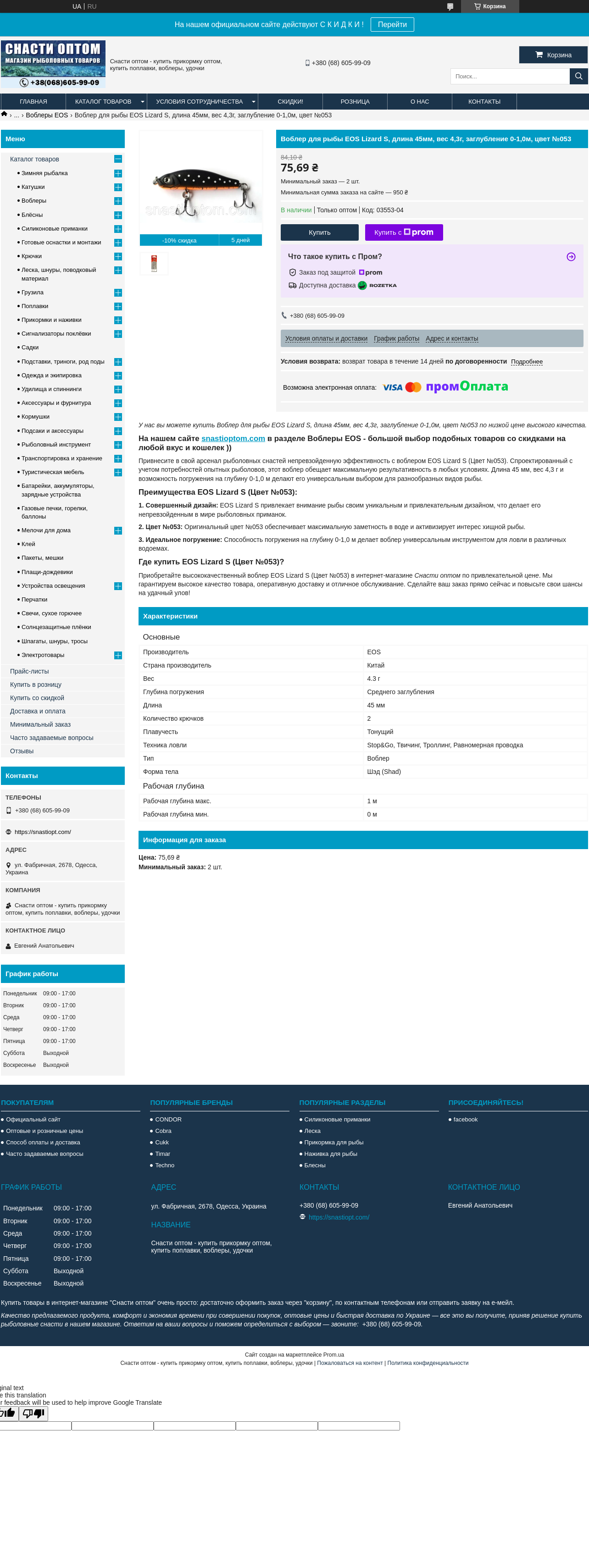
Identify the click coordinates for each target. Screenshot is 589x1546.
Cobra (163, 1130)
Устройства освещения (53, 585)
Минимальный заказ (40, 724)
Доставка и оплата (38, 711)
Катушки (33, 186)
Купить (319, 232)
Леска (313, 1130)
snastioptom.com (233, 438)
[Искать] (579, 76)
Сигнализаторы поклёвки (56, 333)
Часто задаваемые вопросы (52, 737)
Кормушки (36, 416)
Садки (30, 347)
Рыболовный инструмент (56, 444)
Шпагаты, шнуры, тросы (55, 641)
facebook (466, 1119)
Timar (162, 1153)
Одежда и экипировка (52, 375)
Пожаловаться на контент (350, 1363)
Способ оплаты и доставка (43, 1142)
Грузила (33, 292)
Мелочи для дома (46, 530)
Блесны (315, 1165)
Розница (355, 101)
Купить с (403, 232)
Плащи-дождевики (47, 572)
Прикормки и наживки (52, 319)
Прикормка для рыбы (334, 1142)
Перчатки (34, 599)
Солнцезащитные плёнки (56, 627)
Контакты (484, 101)
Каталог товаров (103, 101)
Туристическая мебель (53, 472)
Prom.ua (333, 1355)
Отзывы (21, 751)
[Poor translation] (33, 1413)
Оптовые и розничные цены (44, 1130)
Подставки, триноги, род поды (63, 361)
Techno (164, 1165)
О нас (420, 101)
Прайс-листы (29, 671)
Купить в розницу (35, 684)
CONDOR (168, 1119)
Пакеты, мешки (42, 557)
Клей (28, 544)
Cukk (162, 1142)
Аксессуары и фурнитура (56, 402)
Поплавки (35, 306)
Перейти (392, 24)
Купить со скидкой (37, 697)
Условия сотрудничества (199, 101)
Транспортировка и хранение (62, 458)
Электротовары (43, 655)
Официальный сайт (33, 1119)
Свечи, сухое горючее (52, 613)
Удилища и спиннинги (52, 389)
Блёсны (32, 214)
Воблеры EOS (47, 115)
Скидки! (291, 101)
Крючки (32, 256)
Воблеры (34, 200)
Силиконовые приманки (55, 228)
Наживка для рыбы (331, 1153)
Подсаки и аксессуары (52, 430)
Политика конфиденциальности (428, 1363)
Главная (33, 101)
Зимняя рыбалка (45, 173)
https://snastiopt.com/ (43, 831)
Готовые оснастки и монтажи (61, 242)
